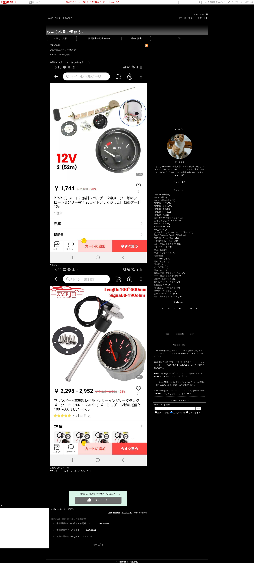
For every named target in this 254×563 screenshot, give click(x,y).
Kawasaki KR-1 (160, 226)
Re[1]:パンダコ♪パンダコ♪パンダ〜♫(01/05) (186, 391)
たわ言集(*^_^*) (160, 285)
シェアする (69, 509)
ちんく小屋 (159, 197)
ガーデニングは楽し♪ (163, 291)
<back (167, 334)
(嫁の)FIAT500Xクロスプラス (166, 218)
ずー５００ (159, 350)
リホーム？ (159, 270)
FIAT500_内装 (160, 215)
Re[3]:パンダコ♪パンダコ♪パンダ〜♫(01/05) (183, 373)
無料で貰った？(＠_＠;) (68, 536)
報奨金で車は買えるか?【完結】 (168, 273)
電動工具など (160, 261)
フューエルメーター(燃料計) (63, 50)
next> (192, 334)
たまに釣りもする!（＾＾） (166, 296)
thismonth (180, 334)
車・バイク (37, 2)
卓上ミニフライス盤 (163, 253)
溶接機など (159, 256)
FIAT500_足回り (161, 206)
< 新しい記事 (60, 38)
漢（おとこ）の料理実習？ (165, 288)
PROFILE (67, 18)
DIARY (58, 18)
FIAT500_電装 (64, 55)
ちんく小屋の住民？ (163, 200)
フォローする (179, 182)
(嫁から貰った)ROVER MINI (166, 221)
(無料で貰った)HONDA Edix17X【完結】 (172, 232)
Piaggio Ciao (159, 229)
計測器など (159, 264)
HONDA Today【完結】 (164, 241)
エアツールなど (161, 258)
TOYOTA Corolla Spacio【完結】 (168, 235)
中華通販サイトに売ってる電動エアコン (75, 523)
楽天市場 (249, 2)
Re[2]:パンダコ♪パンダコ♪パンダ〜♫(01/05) (186, 382)
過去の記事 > (137, 38)
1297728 (199, 14)
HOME (50, 18)
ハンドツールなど (162, 247)
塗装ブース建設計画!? (163, 279)
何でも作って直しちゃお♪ (165, 282)
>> (215, 2)
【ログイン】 (201, 18)
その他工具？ (160, 267)
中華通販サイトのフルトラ (69, 530)
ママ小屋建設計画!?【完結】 (166, 276)
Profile (179, 129)
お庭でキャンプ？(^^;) (163, 293)
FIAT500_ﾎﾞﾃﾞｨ (160, 212)
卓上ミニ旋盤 (160, 250)
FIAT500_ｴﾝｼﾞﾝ (160, 203)
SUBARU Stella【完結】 (164, 238)
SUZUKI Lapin (160, 224)
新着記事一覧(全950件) (99, 38)
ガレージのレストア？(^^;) (165, 244)
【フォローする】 (186, 18)
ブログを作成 (236, 2)
